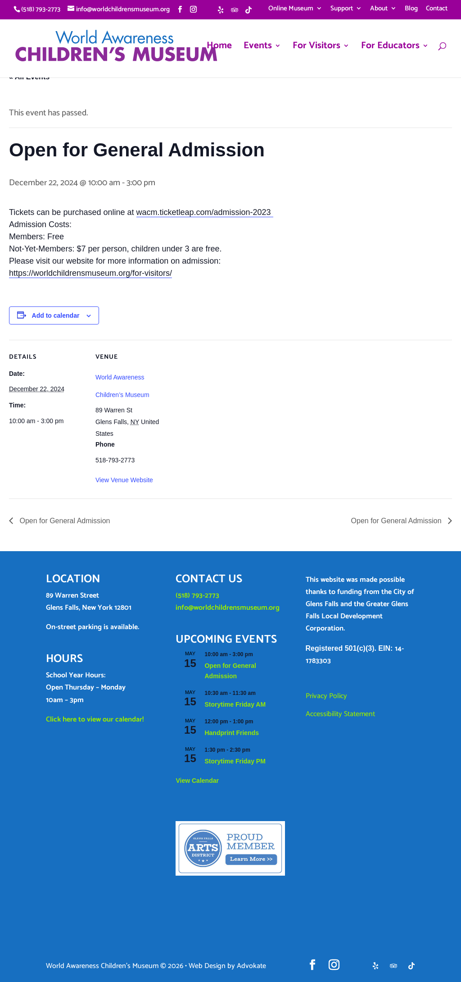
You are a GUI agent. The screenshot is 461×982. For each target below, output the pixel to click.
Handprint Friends (231, 732)
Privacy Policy (326, 696)
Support (341, 9)
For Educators (390, 47)
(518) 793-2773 (197, 595)
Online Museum (290, 9)
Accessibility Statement (340, 714)
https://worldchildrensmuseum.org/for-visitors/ (90, 273)
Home (219, 47)
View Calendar (197, 780)
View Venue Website (124, 480)
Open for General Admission (64, 521)
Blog (411, 9)
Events (258, 47)
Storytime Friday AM (235, 704)
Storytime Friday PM (234, 761)
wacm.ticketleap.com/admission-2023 (204, 212)
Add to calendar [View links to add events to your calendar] (56, 315)
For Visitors (316, 47)
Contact (436, 9)
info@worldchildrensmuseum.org (228, 608)
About (379, 9)
